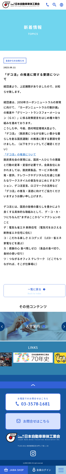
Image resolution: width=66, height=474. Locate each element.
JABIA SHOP (14, 470)
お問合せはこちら (33, 421)
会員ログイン (42, 470)
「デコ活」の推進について (20, 154)
